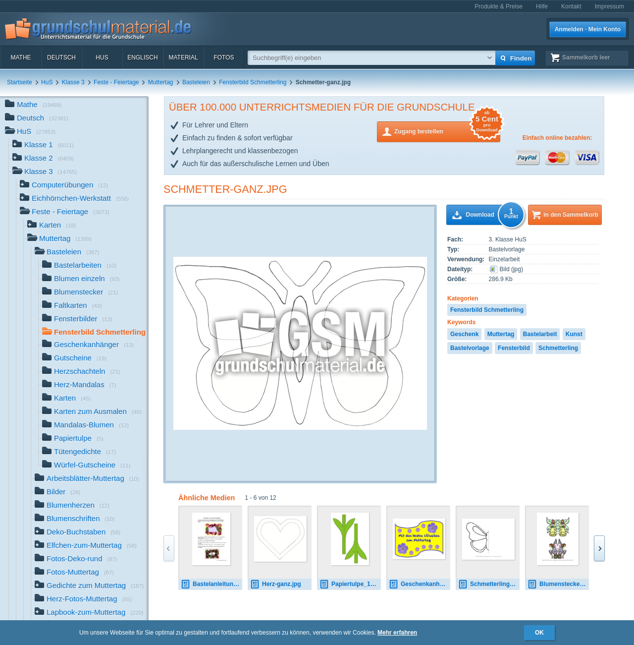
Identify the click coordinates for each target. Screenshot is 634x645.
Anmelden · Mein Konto (588, 29)
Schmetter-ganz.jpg (225, 189)
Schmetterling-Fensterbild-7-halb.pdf (489, 584)
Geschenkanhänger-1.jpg (419, 584)
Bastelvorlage (469, 348)
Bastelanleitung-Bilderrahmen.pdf (211, 584)
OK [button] (539, 632)
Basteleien (196, 82)
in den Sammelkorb (570, 214)
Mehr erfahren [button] (397, 632)
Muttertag (160, 82)
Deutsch (61, 57)
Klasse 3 (73, 82)
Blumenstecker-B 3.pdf (558, 584)
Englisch (142, 57)
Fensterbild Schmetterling (252, 82)
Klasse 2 (43, 159)
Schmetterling (558, 348)
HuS (102, 57)
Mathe (20, 57)
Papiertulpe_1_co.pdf (350, 584)
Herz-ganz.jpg (275, 584)
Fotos (223, 57)
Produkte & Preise (499, 6)
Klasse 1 (43, 145)
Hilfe (542, 6)
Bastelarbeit (540, 334)
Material (183, 57)
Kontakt (571, 6)
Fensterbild (514, 348)
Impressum (609, 6)
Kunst (574, 334)
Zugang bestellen (447, 130)
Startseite (19, 82)
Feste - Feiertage (116, 82)
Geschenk (464, 334)
